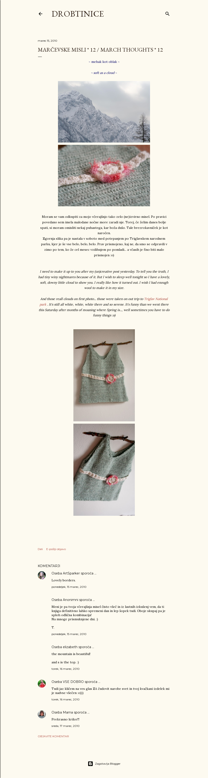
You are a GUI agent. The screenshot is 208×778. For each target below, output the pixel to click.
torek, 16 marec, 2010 (66, 668)
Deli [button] (40, 549)
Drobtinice (78, 13)
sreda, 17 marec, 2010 (66, 726)
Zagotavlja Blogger (104, 763)
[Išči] (167, 12)
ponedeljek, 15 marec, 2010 (69, 587)
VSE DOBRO (74, 682)
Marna (68, 712)
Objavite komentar (53, 736)
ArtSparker (71, 573)
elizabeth (70, 647)
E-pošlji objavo (56, 549)
